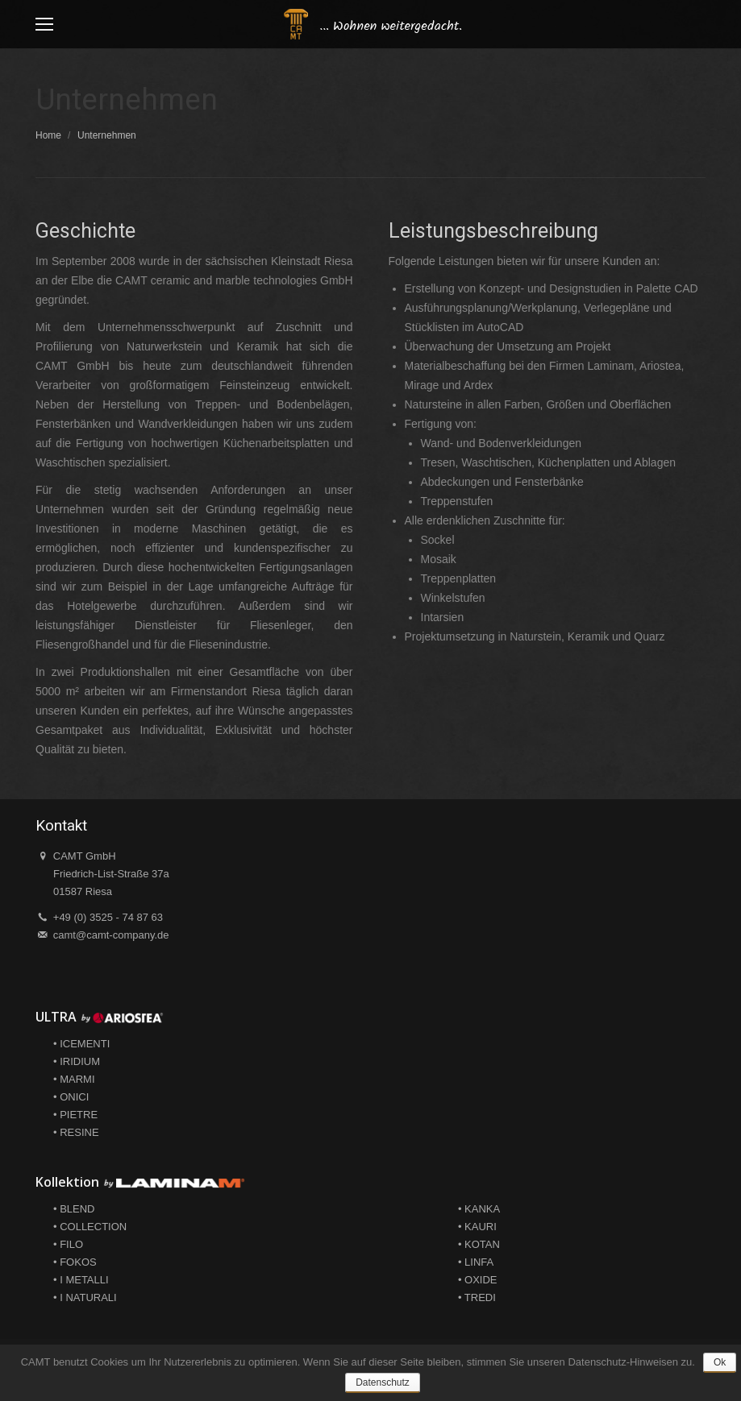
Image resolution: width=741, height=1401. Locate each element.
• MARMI (74, 1079)
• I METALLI (81, 1280)
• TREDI (477, 1297)
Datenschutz (383, 1382)
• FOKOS (75, 1262)
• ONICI (71, 1097)
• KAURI (477, 1227)
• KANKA (479, 1209)
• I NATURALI (85, 1297)
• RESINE (76, 1132)
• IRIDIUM (76, 1061)
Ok (720, 1362)
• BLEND (74, 1209)
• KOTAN (479, 1244)
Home (48, 135)
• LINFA (475, 1262)
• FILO (68, 1244)
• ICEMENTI (81, 1044)
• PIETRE (75, 1115)
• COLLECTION (90, 1227)
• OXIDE (477, 1280)
